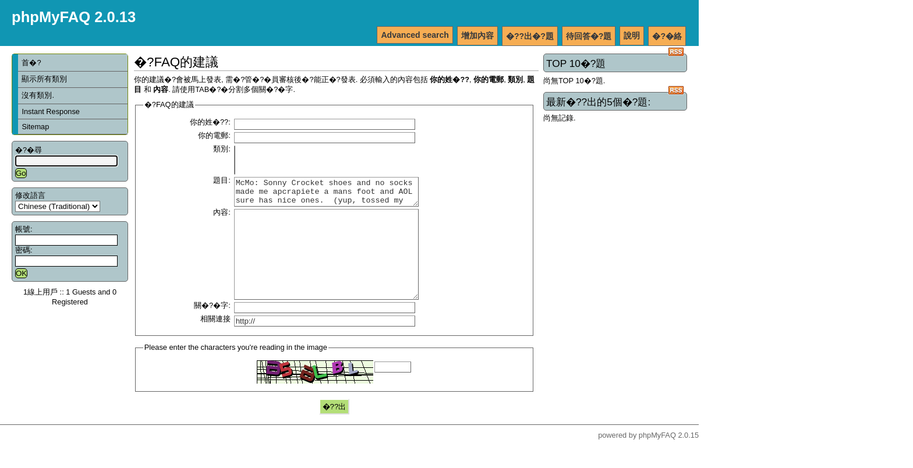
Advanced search (415, 35)
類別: (222, 148)
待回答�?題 (589, 36)
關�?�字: (212, 328)
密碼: (24, 250)
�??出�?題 (530, 36)
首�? (31, 62)
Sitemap (35, 126)
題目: (222, 180)
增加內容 (477, 35)
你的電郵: (214, 135)
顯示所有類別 (44, 79)
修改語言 (30, 195)
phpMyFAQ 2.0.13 (74, 17)
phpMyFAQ (657, 457)
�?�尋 (28, 150)
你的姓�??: (210, 122)
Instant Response (51, 111)
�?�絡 (667, 36)
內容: (222, 217)
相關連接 (215, 341)
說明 (632, 35)
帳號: (24, 229)
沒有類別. (38, 95)
